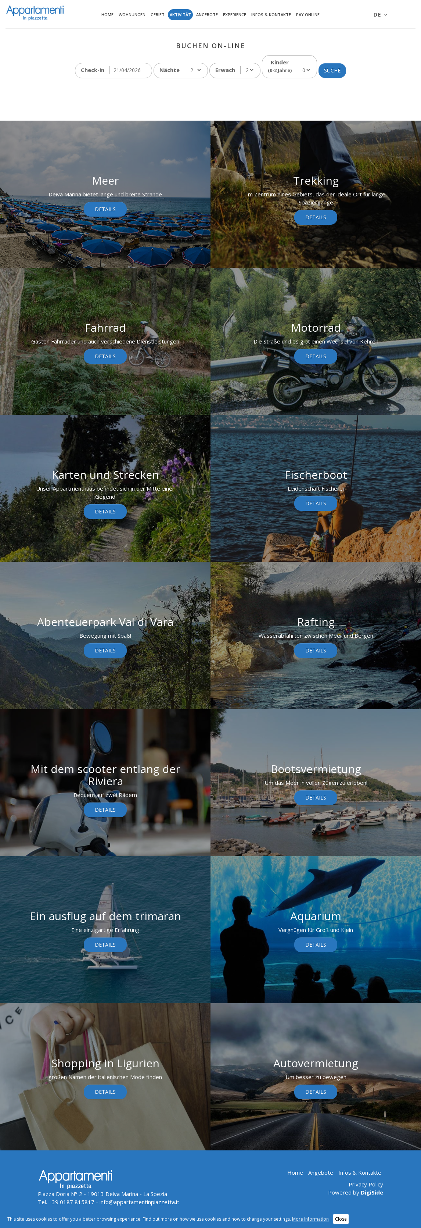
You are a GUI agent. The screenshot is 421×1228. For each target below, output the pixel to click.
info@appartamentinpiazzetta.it (139, 1202)
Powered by (355, 1192)
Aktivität (180, 14)
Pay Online (308, 14)
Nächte (169, 70)
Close (341, 1219)
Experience (234, 14)
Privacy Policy (366, 1184)
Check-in (92, 70)
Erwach (225, 70)
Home (107, 14)
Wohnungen (132, 14)
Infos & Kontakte (271, 14)
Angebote (207, 14)
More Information (310, 1219)
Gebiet (158, 14)
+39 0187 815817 (71, 1202)
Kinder (280, 66)
